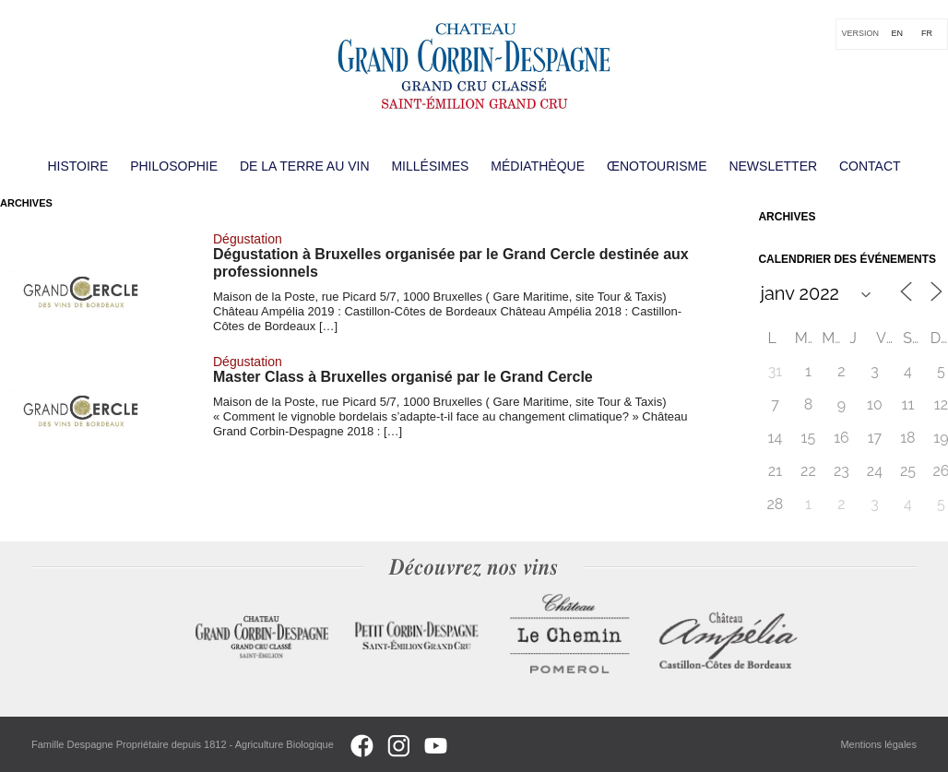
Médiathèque (538, 166)
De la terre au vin (305, 166)
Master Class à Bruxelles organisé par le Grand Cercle (403, 377)
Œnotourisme (657, 166)
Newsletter (773, 166)
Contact (870, 166)
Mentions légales (878, 744)
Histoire (77, 166)
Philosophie (174, 166)
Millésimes (429, 166)
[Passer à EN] (897, 34)
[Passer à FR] (927, 34)
